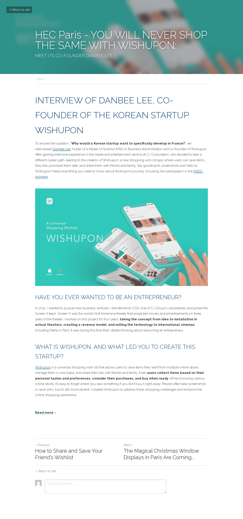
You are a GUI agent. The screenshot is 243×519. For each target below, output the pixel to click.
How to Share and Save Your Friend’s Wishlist (68, 454)
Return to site (19, 10)
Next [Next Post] (128, 445)
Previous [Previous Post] (42, 445)
